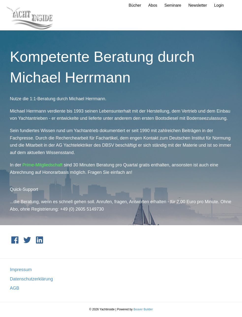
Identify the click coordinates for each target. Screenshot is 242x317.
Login (219, 5)
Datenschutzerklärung (31, 279)
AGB (14, 288)
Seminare (172, 5)
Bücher (135, 5)
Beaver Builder (143, 309)
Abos (152, 5)
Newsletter (197, 5)
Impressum (21, 269)
